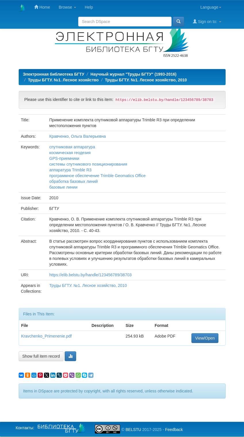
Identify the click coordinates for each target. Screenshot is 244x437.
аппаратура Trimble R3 (70, 170)
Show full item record (41, 356)
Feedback (173, 429)
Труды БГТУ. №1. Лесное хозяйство (63, 80)
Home (42, 7)
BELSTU (133, 429)
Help (89, 7)
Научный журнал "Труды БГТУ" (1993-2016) (133, 74)
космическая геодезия (70, 152)
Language (210, 7)
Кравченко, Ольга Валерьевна (77, 136)
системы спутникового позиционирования (88, 164)
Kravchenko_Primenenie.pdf (46, 336)
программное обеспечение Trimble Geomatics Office (97, 175)
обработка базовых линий (73, 181)
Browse (67, 7)
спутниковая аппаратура (72, 147)
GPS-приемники (64, 158)
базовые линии (63, 187)
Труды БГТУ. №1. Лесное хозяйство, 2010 (146, 80)
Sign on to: (207, 21)
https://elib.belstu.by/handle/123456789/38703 (90, 275)
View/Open (205, 338)
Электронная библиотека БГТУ (53, 74)
